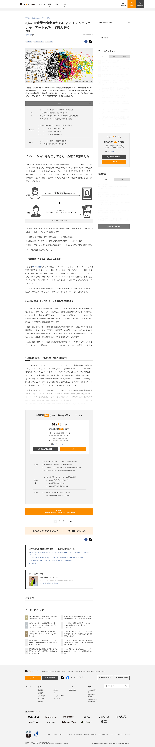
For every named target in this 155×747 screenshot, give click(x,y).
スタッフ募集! (68, 733)
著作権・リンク (57, 733)
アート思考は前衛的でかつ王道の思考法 (53, 144)
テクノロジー (57, 699)
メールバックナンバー (59, 444)
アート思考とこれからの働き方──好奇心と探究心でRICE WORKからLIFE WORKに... (58, 557)
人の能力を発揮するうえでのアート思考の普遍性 (56, 125)
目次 (74, 103)
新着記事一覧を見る (114, 226)
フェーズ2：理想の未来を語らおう (51, 131)
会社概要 (93, 733)
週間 (114, 56)
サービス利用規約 (103, 733)
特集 (64, 4)
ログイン (73, 449)
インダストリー (42, 696)
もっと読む (32, 563)
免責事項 (86, 733)
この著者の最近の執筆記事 (49, 583)
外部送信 (127, 733)
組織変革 (40, 693)
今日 (103, 56)
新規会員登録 (45, 449)
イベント (57, 4)
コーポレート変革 (59, 696)
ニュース (42, 4)
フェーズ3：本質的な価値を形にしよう (52, 134)
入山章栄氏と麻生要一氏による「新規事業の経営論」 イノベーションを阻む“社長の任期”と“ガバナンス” (78, 642)
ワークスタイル (42, 699)
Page (31, 130)
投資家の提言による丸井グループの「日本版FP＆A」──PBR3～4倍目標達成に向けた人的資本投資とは (43, 642)
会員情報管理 (78, 733)
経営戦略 (56, 690)
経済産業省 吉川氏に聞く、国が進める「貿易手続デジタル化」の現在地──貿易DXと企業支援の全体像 (43, 651)
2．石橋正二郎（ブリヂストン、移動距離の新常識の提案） (59, 116)
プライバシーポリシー (116, 733)
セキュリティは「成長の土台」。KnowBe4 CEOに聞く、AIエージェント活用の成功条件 (78, 651)
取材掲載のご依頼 (122, 677)
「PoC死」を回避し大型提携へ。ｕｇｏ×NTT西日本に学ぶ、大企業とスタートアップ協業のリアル (78, 625)
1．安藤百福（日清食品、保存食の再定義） (54, 113)
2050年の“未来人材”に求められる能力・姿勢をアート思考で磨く (51, 561)
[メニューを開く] (15, 4)
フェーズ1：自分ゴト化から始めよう (52, 128)
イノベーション (38, 41)
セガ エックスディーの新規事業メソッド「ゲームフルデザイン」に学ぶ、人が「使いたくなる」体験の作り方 (42, 625)
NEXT (72, 521)
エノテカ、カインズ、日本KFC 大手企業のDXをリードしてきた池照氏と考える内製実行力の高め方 (78, 634)
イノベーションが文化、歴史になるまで (53, 141)
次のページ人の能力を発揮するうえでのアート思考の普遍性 (59, 512)
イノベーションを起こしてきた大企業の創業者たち (56, 110)
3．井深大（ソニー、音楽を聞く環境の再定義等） (56, 119)
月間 (124, 56)
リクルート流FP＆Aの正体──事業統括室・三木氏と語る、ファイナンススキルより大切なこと (43, 634)
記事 (49, 4)
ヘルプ (49, 733)
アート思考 (49, 41)
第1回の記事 (36, 267)
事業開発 (28, 41)
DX (54, 693)
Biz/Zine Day (72, 690)
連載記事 (40, 702)
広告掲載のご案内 (105, 677)
